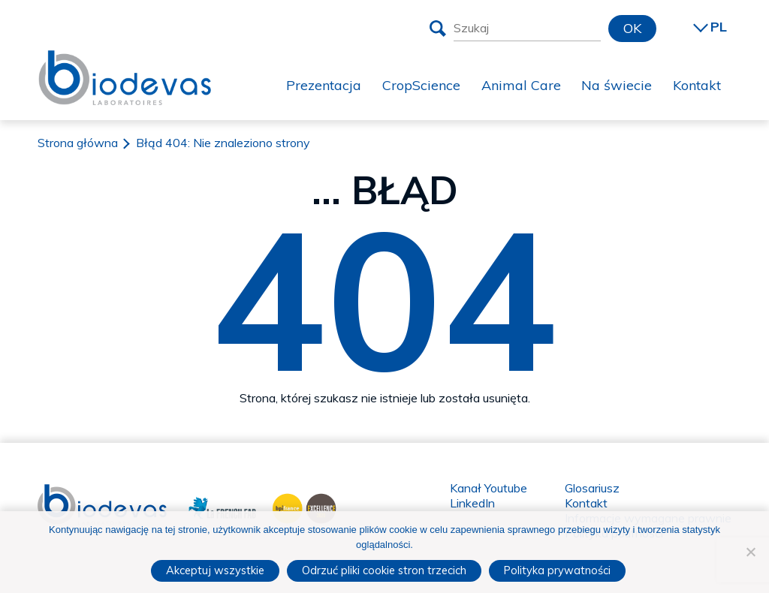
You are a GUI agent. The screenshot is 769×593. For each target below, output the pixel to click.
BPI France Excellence (300, 507)
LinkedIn (472, 502)
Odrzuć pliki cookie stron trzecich (384, 570)
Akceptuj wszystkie (215, 570)
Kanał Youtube (488, 487)
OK (632, 28)
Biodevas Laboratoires (125, 75)
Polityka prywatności (557, 570)
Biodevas (63, 491)
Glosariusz (592, 487)
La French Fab (211, 507)
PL (718, 26)
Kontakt (586, 502)
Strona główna (78, 142)
